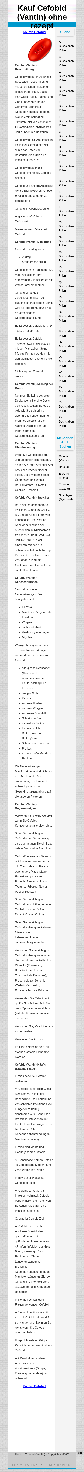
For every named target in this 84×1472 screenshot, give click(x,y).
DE (14, 1464)
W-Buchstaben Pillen (66, 376)
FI (39, 1464)
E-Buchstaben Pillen (66, 106)
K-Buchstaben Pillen (66, 196)
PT (64, 1464)
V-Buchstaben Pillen (66, 361)
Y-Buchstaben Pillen (66, 406)
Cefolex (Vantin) (64, 458)
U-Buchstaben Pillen (66, 346)
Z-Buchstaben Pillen (66, 421)
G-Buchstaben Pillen (66, 136)
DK (20, 1464)
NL (57, 1464)
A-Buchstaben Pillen (66, 46)
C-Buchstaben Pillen (66, 76)
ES (27, 1464)
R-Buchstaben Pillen (66, 301)
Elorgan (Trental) (64, 475)
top (80, 1452)
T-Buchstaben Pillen (66, 331)
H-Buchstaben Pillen (66, 151)
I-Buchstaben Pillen (66, 166)
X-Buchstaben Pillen (66, 391)
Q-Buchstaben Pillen (66, 286)
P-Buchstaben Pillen (66, 271)
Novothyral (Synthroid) (66, 497)
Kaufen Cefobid (34, 32)
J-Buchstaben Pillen (66, 181)
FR (45, 1464)
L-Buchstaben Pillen (66, 211)
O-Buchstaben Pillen (66, 256)
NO (51, 1464)
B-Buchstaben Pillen (66, 61)
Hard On (64, 467)
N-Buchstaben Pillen (66, 241)
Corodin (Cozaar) (64, 486)
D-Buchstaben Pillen (66, 91)
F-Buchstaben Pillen (66, 121)
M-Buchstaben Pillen (66, 226)
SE (70, 1464)
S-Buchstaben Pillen (66, 316)
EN (33, 1464)
